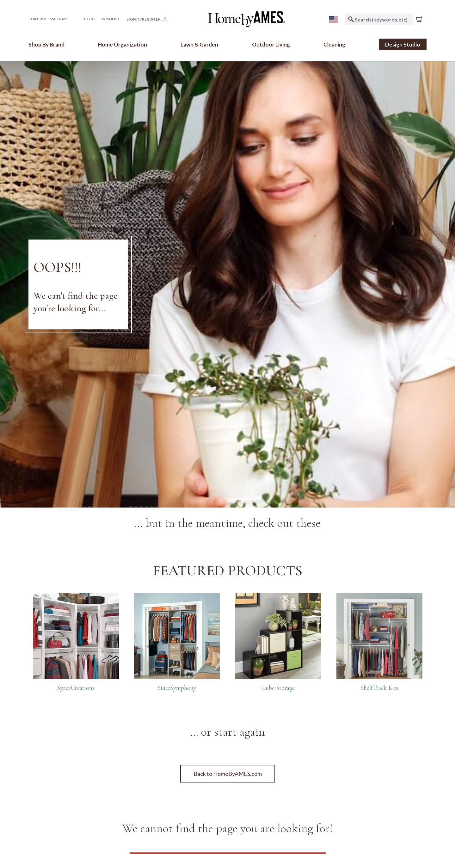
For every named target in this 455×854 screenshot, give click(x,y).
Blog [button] (89, 18)
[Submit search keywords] (351, 19)
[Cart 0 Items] (420, 19)
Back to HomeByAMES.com (228, 773)
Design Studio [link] (402, 44)
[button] (52, 18)
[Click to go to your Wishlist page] (110, 18)
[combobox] (379, 19)
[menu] (333, 19)
